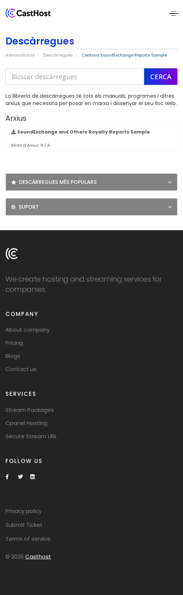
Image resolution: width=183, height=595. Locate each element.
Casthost (38, 556)
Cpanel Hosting (26, 423)
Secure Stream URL (31, 436)
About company (27, 329)
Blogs (12, 356)
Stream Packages (29, 410)
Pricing (14, 343)
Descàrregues (58, 55)
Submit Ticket (24, 525)
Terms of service (28, 538)
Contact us (20, 369)
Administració (20, 55)
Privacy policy (23, 511)
